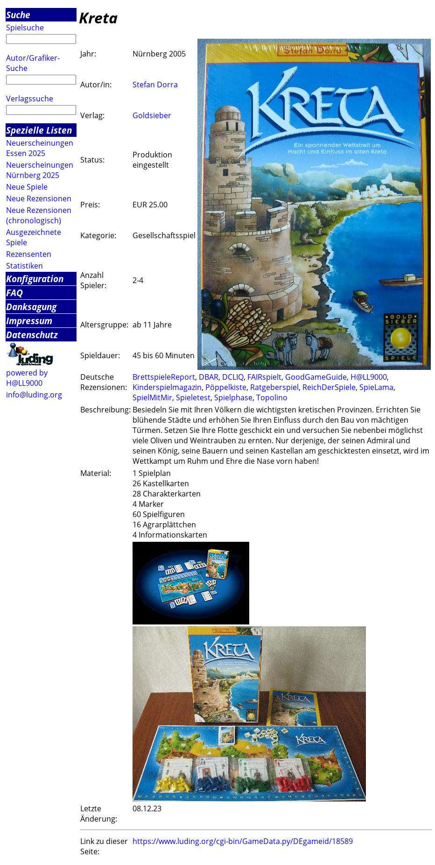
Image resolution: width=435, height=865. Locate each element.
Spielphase (233, 397)
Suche (18, 14)
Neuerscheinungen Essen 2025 (39, 148)
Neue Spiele (27, 187)
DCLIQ (233, 377)
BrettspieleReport (164, 377)
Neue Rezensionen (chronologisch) (38, 215)
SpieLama (376, 387)
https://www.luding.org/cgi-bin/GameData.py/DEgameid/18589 (243, 841)
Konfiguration (34, 278)
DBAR (208, 377)
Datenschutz (32, 334)
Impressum (29, 320)
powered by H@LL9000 (27, 378)
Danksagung (31, 306)
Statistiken (24, 266)
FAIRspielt (264, 377)
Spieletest (193, 397)
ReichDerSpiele (329, 387)
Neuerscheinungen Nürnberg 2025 (39, 170)
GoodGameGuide (316, 377)
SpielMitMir (152, 397)
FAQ (14, 292)
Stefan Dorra (155, 84)
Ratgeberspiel (274, 387)
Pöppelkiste (225, 387)
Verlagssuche (29, 98)
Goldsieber (152, 115)
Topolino (272, 397)
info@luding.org (34, 395)
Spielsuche (25, 27)
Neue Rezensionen (38, 198)
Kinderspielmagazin (167, 387)
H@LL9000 (369, 377)
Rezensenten (28, 254)
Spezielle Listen (39, 130)
